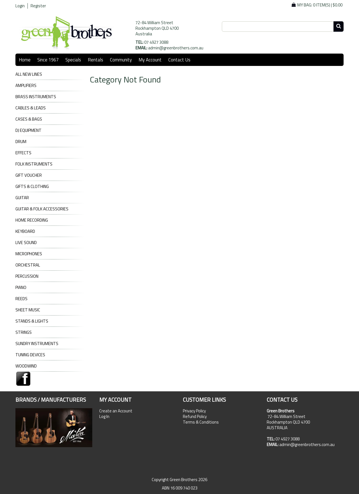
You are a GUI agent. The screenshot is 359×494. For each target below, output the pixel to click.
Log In (104, 416)
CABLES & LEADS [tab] (30, 108)
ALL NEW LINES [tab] (28, 74)
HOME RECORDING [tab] (31, 220)
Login (20, 6)
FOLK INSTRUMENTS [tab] (33, 164)
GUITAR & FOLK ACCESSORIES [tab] (41, 209)
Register (38, 6)
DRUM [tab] (20, 141)
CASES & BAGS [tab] (28, 119)
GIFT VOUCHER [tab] (28, 175)
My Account (150, 59)
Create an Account (115, 411)
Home (25, 59)
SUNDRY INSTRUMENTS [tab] (36, 343)
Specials (73, 59)
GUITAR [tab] (22, 198)
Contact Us (179, 59)
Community (121, 59)
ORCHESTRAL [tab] (27, 265)
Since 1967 (48, 59)
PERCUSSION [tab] (26, 276)
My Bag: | (319, 5)
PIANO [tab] (20, 287)
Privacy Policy (194, 411)
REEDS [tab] (21, 299)
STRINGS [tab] (23, 332)
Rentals (95, 59)
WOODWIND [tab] (26, 366)
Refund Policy (195, 416)
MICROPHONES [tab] (28, 254)
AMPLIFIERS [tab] (25, 85)
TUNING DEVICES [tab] (30, 355)
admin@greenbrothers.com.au (175, 48)
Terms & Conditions (201, 422)
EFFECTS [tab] (23, 153)
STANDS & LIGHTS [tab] (31, 321)
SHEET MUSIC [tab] (27, 310)
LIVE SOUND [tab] (26, 242)
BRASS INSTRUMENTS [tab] (35, 97)
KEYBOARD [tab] (25, 231)
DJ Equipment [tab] (28, 130)
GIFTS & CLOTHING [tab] (32, 186)
